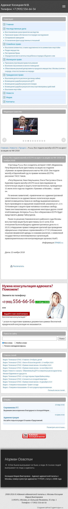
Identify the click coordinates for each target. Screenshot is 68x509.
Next (63, 140)
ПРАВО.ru (58, 242)
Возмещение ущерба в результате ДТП (19, 81)
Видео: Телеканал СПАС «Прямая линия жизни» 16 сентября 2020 (28, 368)
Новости (10, 93)
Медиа (9, 97)
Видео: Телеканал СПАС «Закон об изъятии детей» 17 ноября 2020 (28, 362)
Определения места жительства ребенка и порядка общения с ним (30, 56)
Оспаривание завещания (14, 38)
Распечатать (18, 266)
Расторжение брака (12, 53)
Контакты (10, 101)
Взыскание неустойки (13, 89)
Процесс (22, 148)
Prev (4, 140)
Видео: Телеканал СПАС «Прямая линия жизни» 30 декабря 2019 (27, 382)
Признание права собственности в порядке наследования (26, 35)
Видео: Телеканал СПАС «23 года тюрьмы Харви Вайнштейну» (26, 376)
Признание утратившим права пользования (21, 63)
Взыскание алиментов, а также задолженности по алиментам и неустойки (32, 47)
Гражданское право (15, 75)
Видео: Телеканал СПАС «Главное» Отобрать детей (22, 360)
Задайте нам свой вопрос (16, 314)
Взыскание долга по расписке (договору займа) (22, 78)
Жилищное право (14, 59)
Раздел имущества (12, 50)
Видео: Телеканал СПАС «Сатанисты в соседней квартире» (25, 379)
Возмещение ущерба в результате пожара (21, 84)
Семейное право (13, 44)
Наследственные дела (16, 28)
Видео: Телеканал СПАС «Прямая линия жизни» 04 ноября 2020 (27, 365)
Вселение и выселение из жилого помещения (22, 66)
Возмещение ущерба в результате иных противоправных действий (30, 87)
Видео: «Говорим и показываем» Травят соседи (20, 385)
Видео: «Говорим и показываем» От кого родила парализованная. (27, 387)
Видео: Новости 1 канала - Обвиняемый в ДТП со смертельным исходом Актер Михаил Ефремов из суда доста (32, 372)
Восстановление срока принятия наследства (22, 32)
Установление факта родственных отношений (22, 40)
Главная (9, 24)
